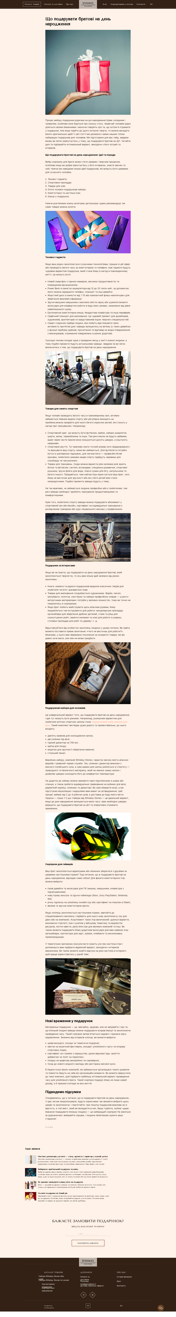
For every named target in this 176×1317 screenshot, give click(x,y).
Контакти (121, 1291)
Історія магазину (124, 1282)
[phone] (88, 1239)
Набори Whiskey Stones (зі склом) (54, 1285)
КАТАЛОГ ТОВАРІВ (53, 1278)
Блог (119, 1287)
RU (121, 1311)
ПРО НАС (121, 1278)
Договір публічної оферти (91, 1291)
